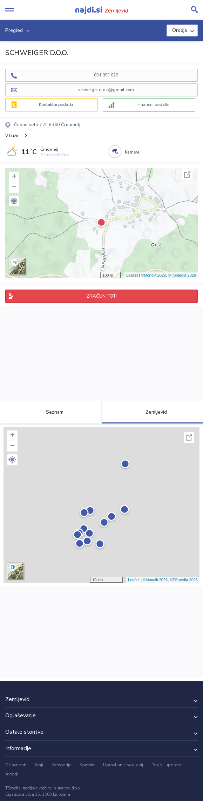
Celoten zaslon (187, 174)
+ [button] (14, 177)
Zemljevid (152, 412)
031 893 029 (106, 75)
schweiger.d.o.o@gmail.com (106, 90)
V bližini (13, 135)
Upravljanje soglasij (123, 765)
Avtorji (11, 774)
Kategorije (61, 765)
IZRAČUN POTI (101, 296)
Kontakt (87, 765)
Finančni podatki (153, 104)
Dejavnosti (15, 765)
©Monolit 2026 (153, 275)
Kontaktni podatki (56, 104)
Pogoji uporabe (166, 765)
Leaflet (132, 275)
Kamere (132, 152)
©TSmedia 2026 (182, 275)
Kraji (39, 765)
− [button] (14, 187)
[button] (14, 201)
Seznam (50, 412)
